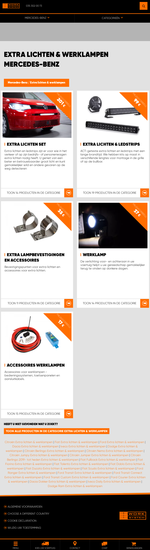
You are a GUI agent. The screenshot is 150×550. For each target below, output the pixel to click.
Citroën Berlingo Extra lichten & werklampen (54, 451)
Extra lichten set (26, 144)
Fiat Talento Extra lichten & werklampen (81, 464)
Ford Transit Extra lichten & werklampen (85, 473)
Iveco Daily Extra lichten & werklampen (114, 481)
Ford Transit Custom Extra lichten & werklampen (76, 477)
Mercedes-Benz (18, 82)
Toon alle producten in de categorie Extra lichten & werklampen (56, 431)
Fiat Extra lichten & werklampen (76, 442)
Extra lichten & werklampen (47, 82)
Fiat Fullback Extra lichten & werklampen (108, 459)
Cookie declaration (22, 520)
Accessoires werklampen (36, 365)
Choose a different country (28, 513)
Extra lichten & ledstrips (111, 144)
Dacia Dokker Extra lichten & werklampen (58, 481)
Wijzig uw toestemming (24, 527)
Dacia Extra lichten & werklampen (35, 446)
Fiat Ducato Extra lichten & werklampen (53, 468)
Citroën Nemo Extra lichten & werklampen (114, 451)
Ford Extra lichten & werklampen (122, 442)
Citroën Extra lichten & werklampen (29, 442)
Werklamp (94, 255)
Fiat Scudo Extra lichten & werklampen (108, 468)
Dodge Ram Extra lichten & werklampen (75, 486)
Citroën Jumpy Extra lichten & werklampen (38, 455)
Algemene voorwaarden (25, 506)
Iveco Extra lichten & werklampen (83, 446)
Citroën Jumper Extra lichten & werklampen (99, 455)
